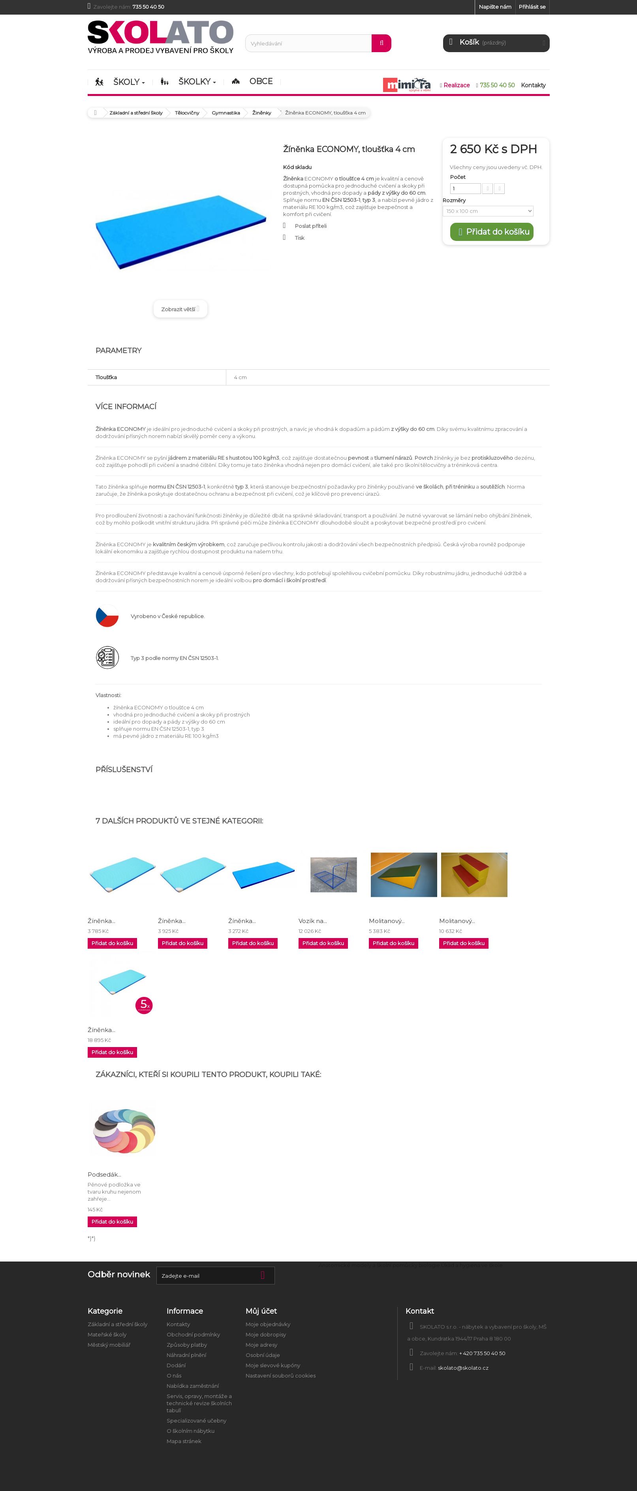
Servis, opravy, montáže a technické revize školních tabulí (199, 1403)
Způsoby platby (187, 1345)
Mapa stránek (184, 1441)
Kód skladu (297, 167)
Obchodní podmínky (193, 1334)
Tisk (299, 238)
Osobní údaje (263, 1355)
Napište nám (495, 7)
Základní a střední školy (117, 1324)
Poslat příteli (311, 226)
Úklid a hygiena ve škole (472, 1265)
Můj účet (261, 1311)
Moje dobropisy (266, 1334)
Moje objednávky (268, 1324)
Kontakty (178, 1324)
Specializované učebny (196, 1421)
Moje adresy (261, 1345)
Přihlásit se (532, 7)
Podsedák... (104, 1174)
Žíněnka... (101, 921)
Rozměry (455, 200)
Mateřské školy (107, 1334)
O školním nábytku (190, 1431)
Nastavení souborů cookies (281, 1376)
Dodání (176, 1365)
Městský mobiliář (109, 1345)
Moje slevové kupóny (273, 1365)
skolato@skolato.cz (463, 1368)
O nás (174, 1376)
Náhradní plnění (186, 1355)
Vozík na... (313, 921)
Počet (458, 177)
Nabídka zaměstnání (193, 1386)
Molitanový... (387, 921)
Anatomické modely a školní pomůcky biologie (379, 1265)
